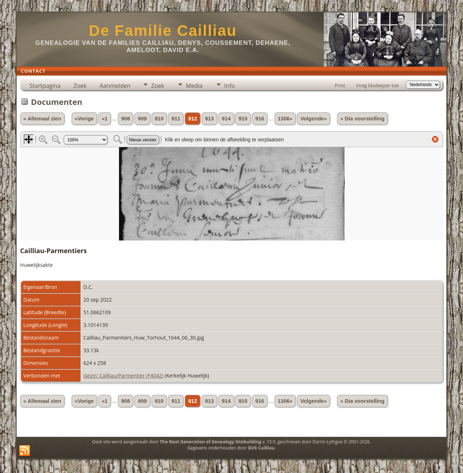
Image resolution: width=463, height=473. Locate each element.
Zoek (79, 86)
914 (226, 119)
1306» (285, 119)
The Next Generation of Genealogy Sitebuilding (210, 442)
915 (242, 119)
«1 (104, 119)
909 (142, 119)
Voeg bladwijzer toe (377, 85)
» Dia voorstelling (362, 119)
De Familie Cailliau (163, 30)
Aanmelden (114, 86)
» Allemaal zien (42, 119)
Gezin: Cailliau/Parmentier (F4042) (123, 375)
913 (209, 119)
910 (159, 119)
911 (175, 119)
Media (194, 86)
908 (125, 119)
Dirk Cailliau (261, 448)
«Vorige (84, 119)
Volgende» (313, 119)
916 (259, 119)
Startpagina (45, 86)
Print (340, 85)
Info (229, 86)
